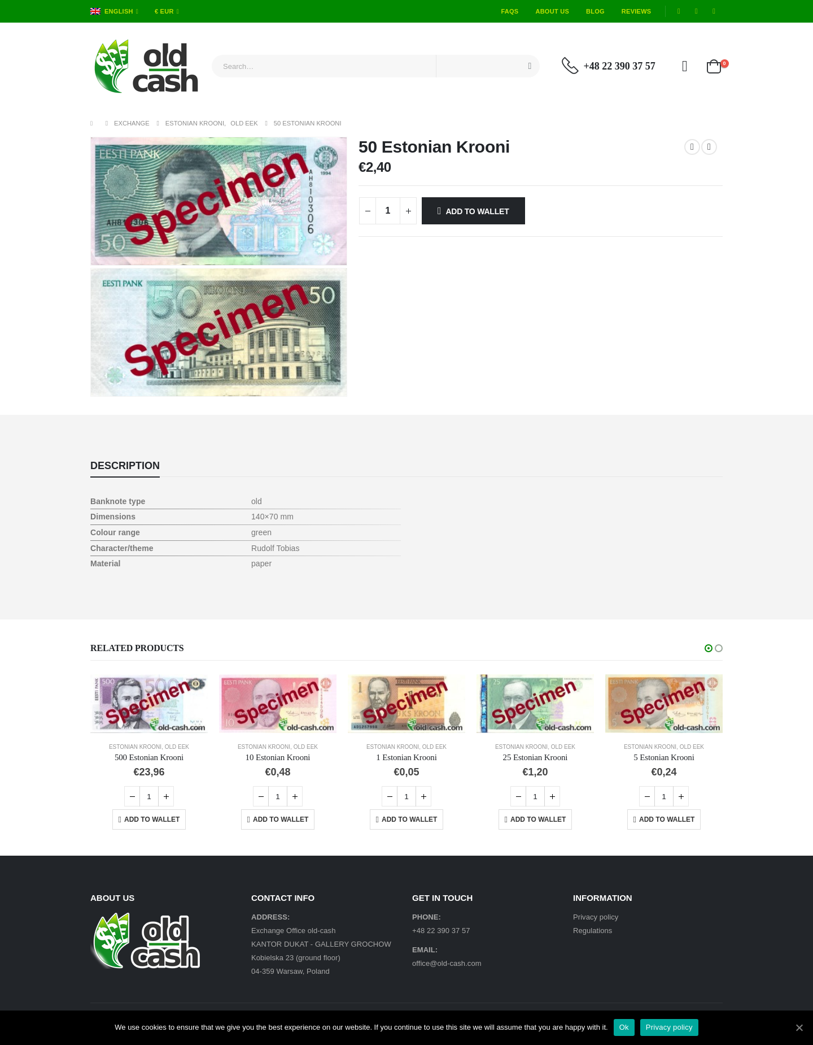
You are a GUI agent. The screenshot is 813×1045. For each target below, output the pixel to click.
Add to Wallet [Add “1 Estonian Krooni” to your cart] (409, 819)
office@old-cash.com (447, 963)
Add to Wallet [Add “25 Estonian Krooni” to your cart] (538, 819)
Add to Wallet (477, 211)
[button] (708, 648)
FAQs (509, 11)
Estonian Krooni (135, 747)
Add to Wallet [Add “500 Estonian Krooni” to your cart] (152, 819)
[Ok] (799, 1027)
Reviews (637, 11)
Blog (595, 11)
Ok (624, 1027)
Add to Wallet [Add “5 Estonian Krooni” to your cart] (666, 819)
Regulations (592, 930)
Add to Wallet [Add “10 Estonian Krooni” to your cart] (280, 819)
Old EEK (177, 747)
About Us (552, 11)
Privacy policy (595, 917)
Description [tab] (125, 465)
